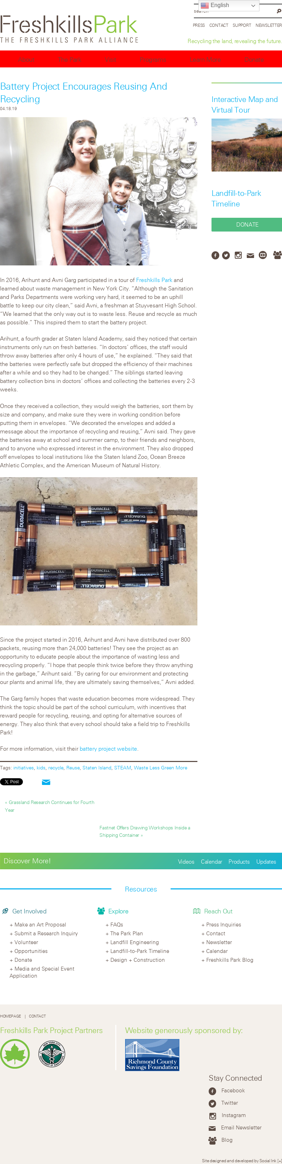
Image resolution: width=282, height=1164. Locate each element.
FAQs (116, 924)
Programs (153, 59)
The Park (69, 59)
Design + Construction (137, 959)
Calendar (211, 861)
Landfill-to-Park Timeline (139, 951)
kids (41, 767)
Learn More (205, 59)
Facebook (233, 1090)
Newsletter (269, 25)
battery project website (108, 748)
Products (239, 861)
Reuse (73, 767)
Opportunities (31, 951)
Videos (186, 861)
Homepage (10, 1016)
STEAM (122, 767)
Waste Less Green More (160, 767)
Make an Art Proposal (40, 924)
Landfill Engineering (134, 942)
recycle (55, 767)
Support (242, 25)
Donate (254, 59)
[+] (279, 1160)
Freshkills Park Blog (229, 959)
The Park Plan (126, 933)
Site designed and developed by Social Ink (239, 1160)
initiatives (23, 767)
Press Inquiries (223, 924)
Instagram (234, 1115)
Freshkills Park (154, 279)
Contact (218, 25)
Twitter (229, 1102)
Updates (266, 861)
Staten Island (96, 767)
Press (199, 25)
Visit (110, 59)
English (215, 5)
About (26, 59)
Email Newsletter (241, 1127)
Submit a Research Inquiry (46, 933)
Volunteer (26, 942)
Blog (227, 1139)
